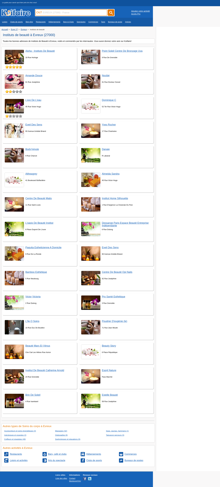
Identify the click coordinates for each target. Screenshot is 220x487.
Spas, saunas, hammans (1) (117, 431)
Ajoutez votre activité (140, 11)
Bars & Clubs (68, 22)
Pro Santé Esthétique (113, 296)
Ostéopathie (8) (61, 435)
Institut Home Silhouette (115, 198)
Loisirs (4, 22)
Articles (128, 22)
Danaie (106, 149)
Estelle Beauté (110, 395)
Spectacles (81, 22)
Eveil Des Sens (33, 124)
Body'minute (32, 149)
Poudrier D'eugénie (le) (114, 321)
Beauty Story (109, 345)
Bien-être (29, 22)
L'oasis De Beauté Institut (39, 223)
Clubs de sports (16, 22)
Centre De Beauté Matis (38, 198)
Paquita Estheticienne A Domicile (43, 247)
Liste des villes (61, 478)
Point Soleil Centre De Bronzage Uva (122, 51)
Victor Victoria (33, 296)
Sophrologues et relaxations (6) (67, 439)
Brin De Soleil (32, 395)
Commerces (93, 22)
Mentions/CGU (75, 481)
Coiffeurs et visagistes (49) (15, 439)
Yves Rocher (109, 124)
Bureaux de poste (115, 22)
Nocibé (106, 75)
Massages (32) (61, 431)
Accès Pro (135, 14)
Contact (72, 478)
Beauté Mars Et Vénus (37, 345)
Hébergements (54, 22)
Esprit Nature (109, 370)
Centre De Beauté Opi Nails (117, 272)
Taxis (103, 22)
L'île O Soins (32, 321)
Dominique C (109, 100)
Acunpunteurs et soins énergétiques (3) (20, 431)
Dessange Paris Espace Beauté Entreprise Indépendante (125, 224)
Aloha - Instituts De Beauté (40, 51)
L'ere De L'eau (33, 100)
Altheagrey (31, 173)
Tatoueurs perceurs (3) (115, 435)
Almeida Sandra (110, 173)
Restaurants (41, 22)
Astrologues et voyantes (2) (15, 435)
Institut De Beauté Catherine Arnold (44, 370)
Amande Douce (33, 75)
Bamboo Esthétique (36, 272)
